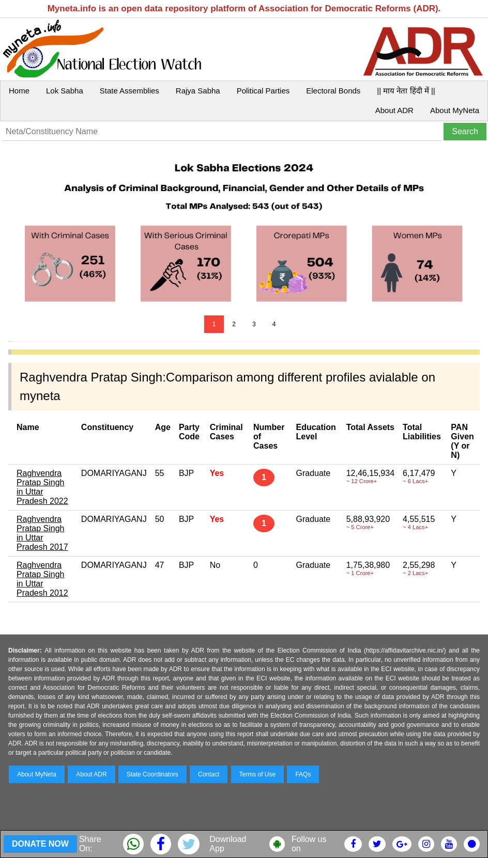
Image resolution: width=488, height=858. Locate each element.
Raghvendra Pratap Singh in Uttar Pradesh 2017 (42, 533)
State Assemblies (129, 90)
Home (19, 90)
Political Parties (263, 90)
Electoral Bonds (333, 90)
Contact (208, 774)
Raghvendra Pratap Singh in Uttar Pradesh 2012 (42, 579)
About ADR (394, 110)
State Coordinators (152, 774)
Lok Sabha (64, 90)
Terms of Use (257, 774)
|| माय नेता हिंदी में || (406, 90)
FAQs (303, 774)
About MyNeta (454, 110)
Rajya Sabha (198, 90)
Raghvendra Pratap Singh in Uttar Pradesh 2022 (42, 487)
